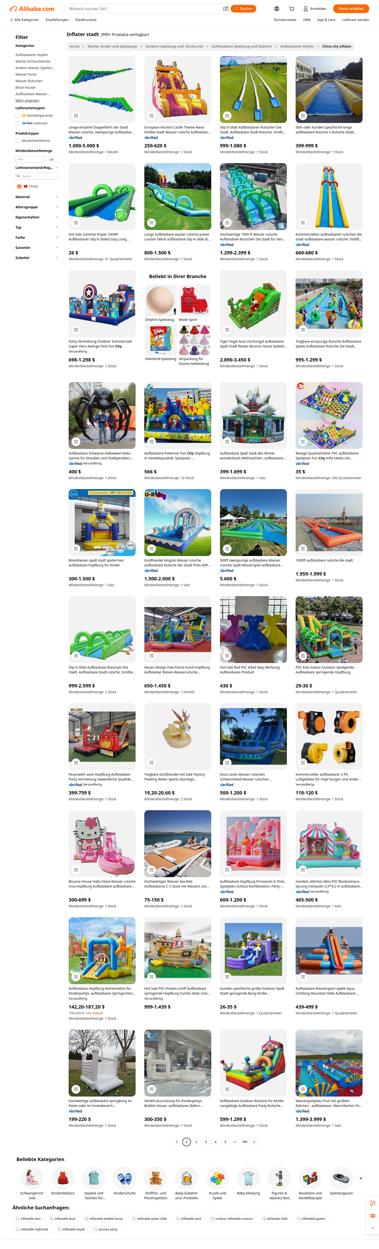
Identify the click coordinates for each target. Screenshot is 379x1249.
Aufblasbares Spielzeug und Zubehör (242, 46)
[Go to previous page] (177, 1142)
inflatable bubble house (104, 1219)
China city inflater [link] (336, 46)
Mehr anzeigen (27, 100)
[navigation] (37, 588)
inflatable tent (28, 1219)
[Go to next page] (254, 1142)
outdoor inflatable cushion (231, 1219)
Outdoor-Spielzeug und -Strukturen (175, 46)
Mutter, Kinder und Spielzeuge (112, 46)
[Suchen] (243, 9)
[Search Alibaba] (144, 8)
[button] (226, 9)
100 (244, 1142)
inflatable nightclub (32, 1229)
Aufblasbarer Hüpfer (297, 46)
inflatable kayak (71, 1229)
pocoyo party (105, 1229)
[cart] (292, 9)
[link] (372, 1203)
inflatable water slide (149, 1219)
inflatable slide (275, 1219)
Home (75, 46)
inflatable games (311, 1219)
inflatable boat (62, 1219)
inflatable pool (188, 1219)
